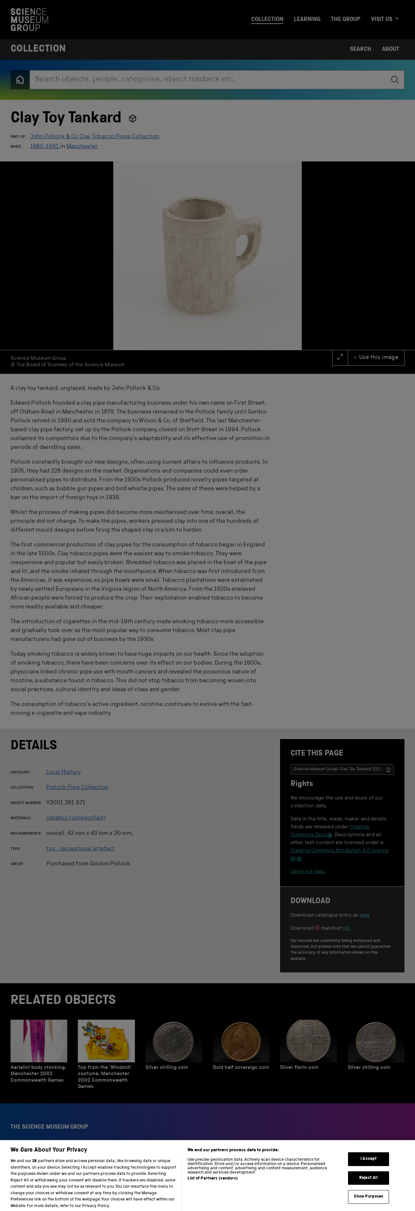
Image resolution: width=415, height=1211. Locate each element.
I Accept (368, 1164)
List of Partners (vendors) (212, 1184)
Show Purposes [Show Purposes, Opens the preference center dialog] (368, 1202)
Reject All (368, 1183)
